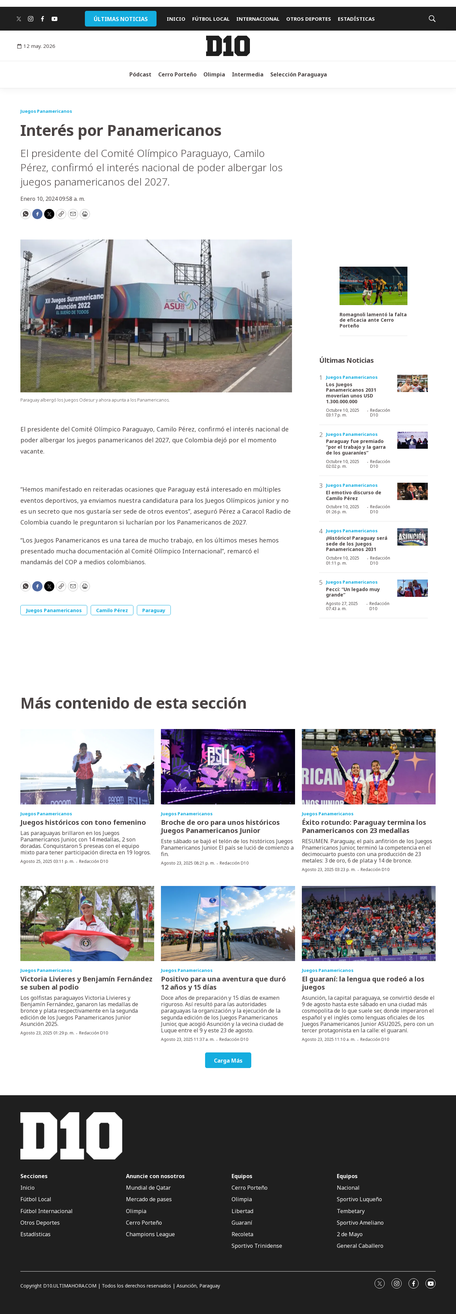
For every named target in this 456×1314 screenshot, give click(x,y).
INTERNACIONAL (257, 18)
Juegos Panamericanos (46, 111)
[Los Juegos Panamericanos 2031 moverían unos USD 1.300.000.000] (412, 383)
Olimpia (214, 74)
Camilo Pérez (112, 610)
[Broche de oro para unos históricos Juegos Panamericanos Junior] (228, 766)
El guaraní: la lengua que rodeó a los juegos (363, 983)
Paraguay (153, 610)
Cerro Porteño (177, 74)
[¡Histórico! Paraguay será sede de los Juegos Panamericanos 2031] (412, 537)
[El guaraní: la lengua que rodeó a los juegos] (369, 923)
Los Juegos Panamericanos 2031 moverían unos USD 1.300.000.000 (351, 393)
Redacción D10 (380, 412)
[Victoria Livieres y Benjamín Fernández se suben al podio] (87, 923)
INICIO (176, 18)
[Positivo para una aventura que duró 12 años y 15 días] (228, 923)
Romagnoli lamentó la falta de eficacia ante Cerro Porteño (373, 320)
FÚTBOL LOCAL (211, 18)
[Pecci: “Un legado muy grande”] (412, 588)
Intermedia (247, 74)
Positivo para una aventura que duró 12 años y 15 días (223, 983)
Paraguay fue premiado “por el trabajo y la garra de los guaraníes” (356, 447)
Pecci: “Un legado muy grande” (353, 592)
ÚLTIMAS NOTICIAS (121, 19)
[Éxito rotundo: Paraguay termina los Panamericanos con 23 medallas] (369, 766)
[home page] (228, 46)
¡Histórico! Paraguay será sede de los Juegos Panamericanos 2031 (356, 544)
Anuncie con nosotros (155, 1176)
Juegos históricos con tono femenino (83, 822)
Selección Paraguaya (298, 74)
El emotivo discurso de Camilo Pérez (353, 495)
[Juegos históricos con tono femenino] (87, 766)
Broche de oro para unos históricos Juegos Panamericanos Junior (220, 826)
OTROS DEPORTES (308, 18)
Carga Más (228, 1060)
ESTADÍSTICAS (356, 18)
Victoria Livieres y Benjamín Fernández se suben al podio (86, 983)
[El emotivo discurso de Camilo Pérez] (412, 491)
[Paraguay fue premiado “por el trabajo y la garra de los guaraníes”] (412, 440)
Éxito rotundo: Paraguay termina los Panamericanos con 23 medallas (364, 826)
